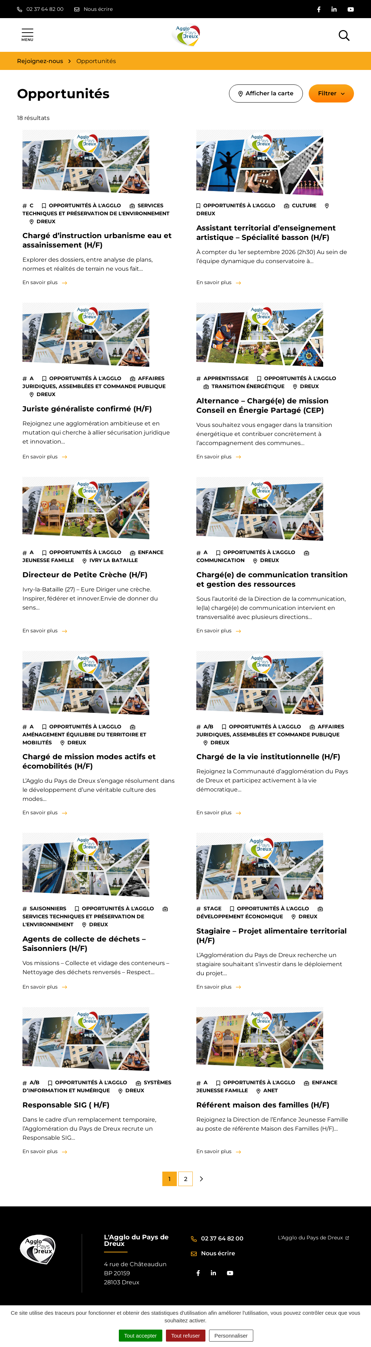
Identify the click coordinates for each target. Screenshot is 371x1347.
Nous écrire (213, 1253)
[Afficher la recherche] (344, 35)
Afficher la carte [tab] (265, 93)
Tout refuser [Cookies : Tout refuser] (185, 1336)
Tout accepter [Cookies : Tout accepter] (140, 1336)
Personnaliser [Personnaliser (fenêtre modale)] (231, 1336)
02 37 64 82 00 (217, 1238)
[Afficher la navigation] (27, 35)
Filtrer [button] (331, 93)
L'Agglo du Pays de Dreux (313, 1237)
